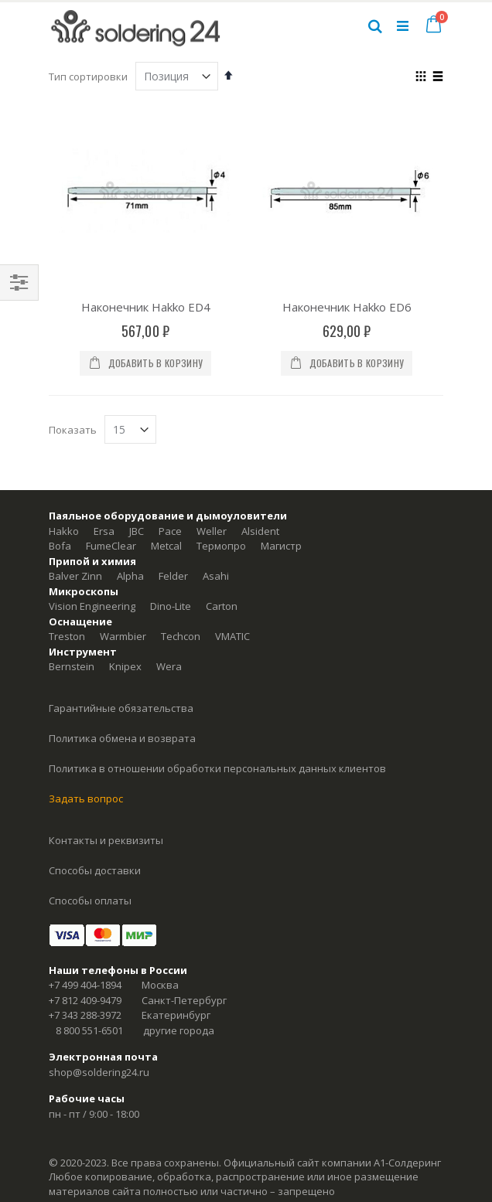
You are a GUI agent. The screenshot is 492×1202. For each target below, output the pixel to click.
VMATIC (232, 636)
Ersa (104, 531)
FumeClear (111, 546)
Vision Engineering (92, 606)
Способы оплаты (90, 900)
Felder (173, 576)
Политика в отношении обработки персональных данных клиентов (217, 768)
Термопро (221, 546)
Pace (170, 531)
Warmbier (123, 636)
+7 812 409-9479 (85, 1000)
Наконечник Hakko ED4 (145, 307)
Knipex (125, 666)
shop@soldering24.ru (99, 1072)
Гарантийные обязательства (121, 708)
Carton (221, 606)
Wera (169, 666)
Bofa (60, 546)
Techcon (180, 636)
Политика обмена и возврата (122, 738)
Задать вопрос (86, 798)
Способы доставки (95, 870)
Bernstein (71, 666)
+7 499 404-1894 (85, 985)
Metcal (166, 546)
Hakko (64, 531)
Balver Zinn (75, 576)
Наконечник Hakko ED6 (347, 307)
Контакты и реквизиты (106, 840)
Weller (211, 531)
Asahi (216, 576)
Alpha (130, 576)
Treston (67, 636)
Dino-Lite (170, 606)
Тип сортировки (88, 76)
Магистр (281, 546)
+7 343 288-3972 (85, 1015)
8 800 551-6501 (89, 1030)
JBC (136, 531)
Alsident (260, 531)
